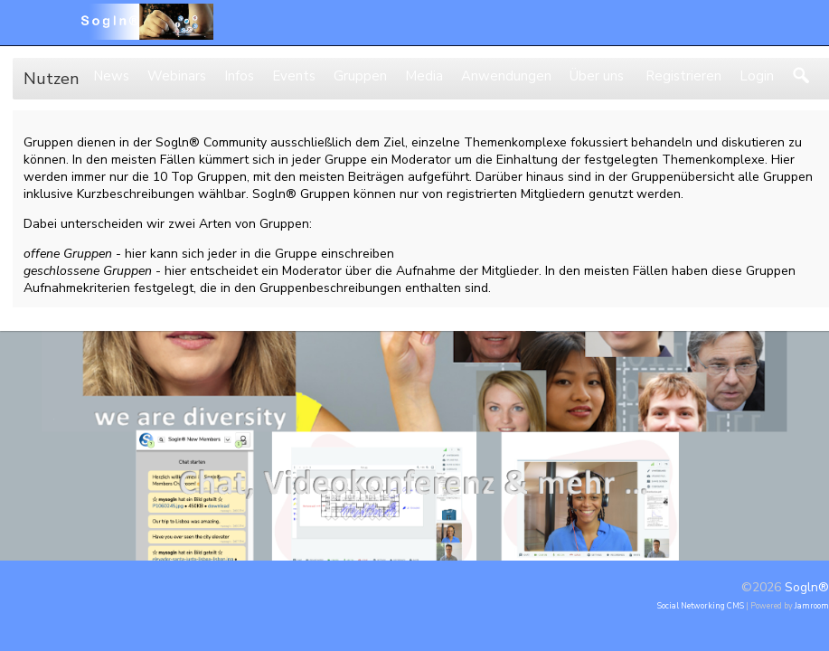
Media (424, 76)
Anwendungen (506, 76)
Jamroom (812, 605)
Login (757, 76)
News (111, 76)
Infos (239, 76)
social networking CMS (700, 605)
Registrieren (681, 76)
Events (294, 76)
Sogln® (807, 587)
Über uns (597, 76)
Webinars (176, 76)
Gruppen (360, 76)
